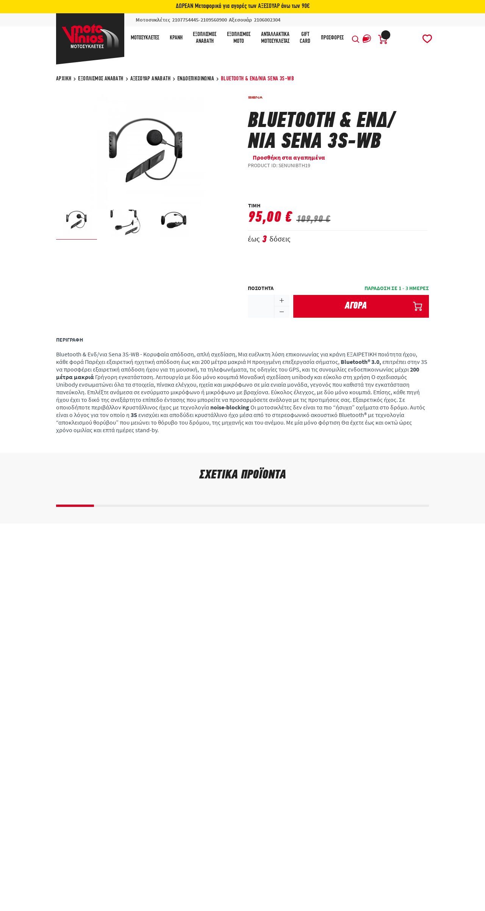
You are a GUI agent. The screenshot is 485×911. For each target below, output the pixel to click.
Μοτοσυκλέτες (145, 38)
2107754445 (185, 20)
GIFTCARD (305, 37)
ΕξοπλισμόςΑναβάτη (204, 37)
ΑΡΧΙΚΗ (63, 79)
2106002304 (267, 20)
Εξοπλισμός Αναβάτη (100, 79)
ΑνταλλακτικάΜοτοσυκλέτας (275, 37)
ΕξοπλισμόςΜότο (238, 37)
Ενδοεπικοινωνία (195, 79)
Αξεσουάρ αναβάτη (150, 79)
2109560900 (213, 20)
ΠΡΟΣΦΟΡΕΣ (332, 38)
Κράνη (176, 38)
